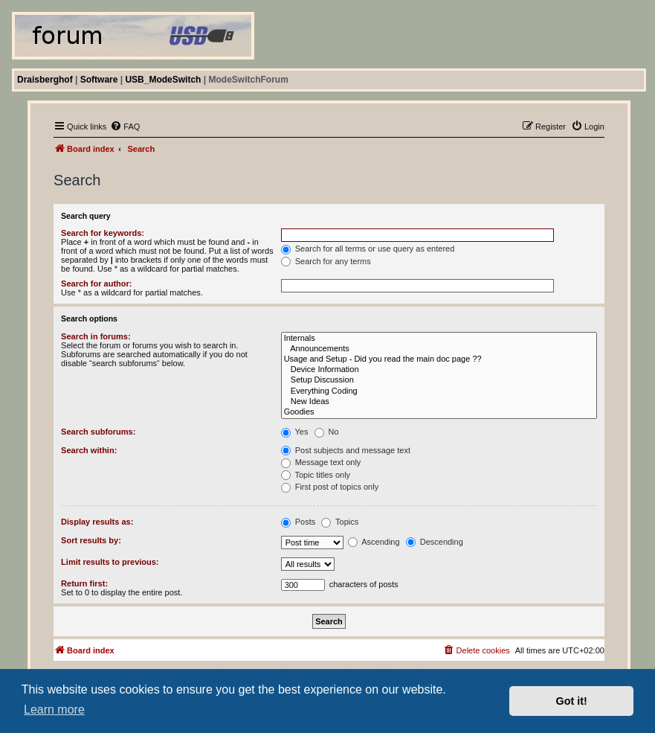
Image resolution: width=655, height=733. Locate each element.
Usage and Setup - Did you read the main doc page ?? (439, 359)
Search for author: (96, 283)
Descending (434, 541)
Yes (295, 431)
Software (99, 79)
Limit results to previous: (109, 561)
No (326, 431)
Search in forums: (96, 336)
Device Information (439, 370)
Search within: (89, 450)
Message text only (321, 462)
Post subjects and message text (345, 450)
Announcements (439, 349)
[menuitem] (125, 126)
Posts (298, 521)
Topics (339, 521)
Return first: (84, 583)
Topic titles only (315, 474)
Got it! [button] (571, 701)
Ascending (374, 541)
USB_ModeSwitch (163, 79)
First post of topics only (330, 486)
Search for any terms (326, 261)
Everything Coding (439, 391)
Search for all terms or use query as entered (368, 248)
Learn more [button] (54, 709)
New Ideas (439, 402)
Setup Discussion (439, 380)
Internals (439, 338)
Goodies (439, 412)
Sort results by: (91, 540)
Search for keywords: (102, 232)
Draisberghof (45, 79)
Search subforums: (98, 431)
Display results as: (97, 521)
